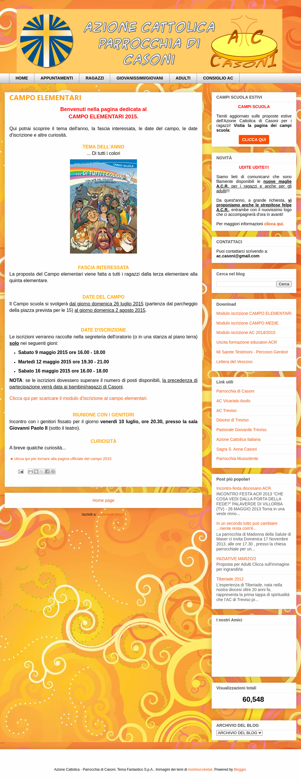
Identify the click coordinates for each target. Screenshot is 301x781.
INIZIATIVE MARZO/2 (236, 558)
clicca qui (273, 223)
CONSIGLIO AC (218, 78)
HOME (22, 78)
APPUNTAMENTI (57, 78)
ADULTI (183, 78)
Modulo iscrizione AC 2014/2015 (245, 332)
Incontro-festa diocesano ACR (243, 488)
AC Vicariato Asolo (233, 400)
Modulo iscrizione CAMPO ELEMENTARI (254, 313)
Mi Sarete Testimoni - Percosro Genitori (252, 352)
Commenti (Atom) (111, 514)
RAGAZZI (95, 78)
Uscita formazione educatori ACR (246, 342)
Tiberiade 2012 (230, 579)
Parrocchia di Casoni (235, 391)
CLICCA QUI (254, 139)
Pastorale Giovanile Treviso (241, 429)
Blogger (240, 769)
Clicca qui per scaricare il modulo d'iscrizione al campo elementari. (78, 398)
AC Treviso (226, 410)
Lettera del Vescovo (234, 361)
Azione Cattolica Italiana (238, 439)
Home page (103, 500)
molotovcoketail (200, 769)
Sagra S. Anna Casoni (236, 449)
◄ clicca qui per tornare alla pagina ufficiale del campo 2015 (60, 458)
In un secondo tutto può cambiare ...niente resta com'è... (246, 526)
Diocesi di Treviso (232, 420)
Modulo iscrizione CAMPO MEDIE (247, 323)
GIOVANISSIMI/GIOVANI (139, 78)
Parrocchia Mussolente (237, 458)
